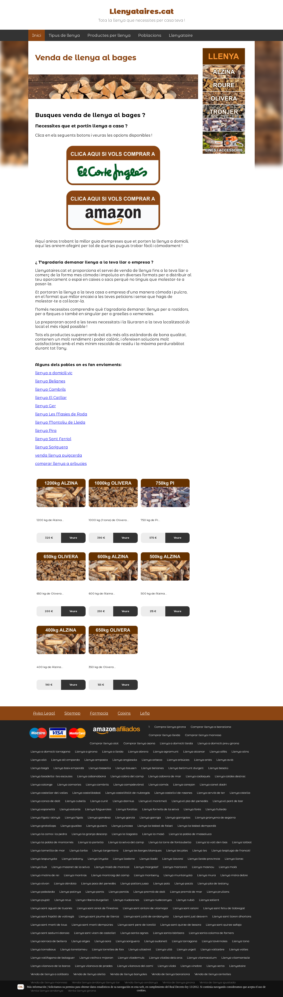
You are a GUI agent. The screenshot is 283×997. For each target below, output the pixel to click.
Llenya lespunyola (44, 858)
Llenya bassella (100, 768)
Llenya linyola (98, 858)
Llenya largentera (105, 850)
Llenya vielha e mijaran (96, 957)
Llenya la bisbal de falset (155, 825)
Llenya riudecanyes (158, 900)
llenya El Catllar (51, 397)
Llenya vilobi (167, 966)
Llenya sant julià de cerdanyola (146, 916)
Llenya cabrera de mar (164, 776)
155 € (101, 684)
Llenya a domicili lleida (176, 743)
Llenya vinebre (191, 966)
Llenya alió (38, 759)
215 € (153, 611)
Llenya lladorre (124, 858)
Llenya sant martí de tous (49, 924)
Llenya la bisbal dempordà (197, 825)
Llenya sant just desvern (190, 916)
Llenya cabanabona (91, 776)
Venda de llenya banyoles (128, 974)
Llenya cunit (99, 801)
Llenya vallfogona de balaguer (53, 957)
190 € (49, 684)
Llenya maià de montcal (111, 867)
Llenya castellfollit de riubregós (127, 792)
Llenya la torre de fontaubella (170, 842)
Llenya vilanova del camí (135, 966)
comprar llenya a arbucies (61, 463)
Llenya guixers (96, 825)
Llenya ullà (164, 949)
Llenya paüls (184, 883)
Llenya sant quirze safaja (223, 924)
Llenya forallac (126, 809)
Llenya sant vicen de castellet (95, 933)
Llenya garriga (150, 817)
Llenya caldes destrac (230, 776)
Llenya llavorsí (172, 858)
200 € (49, 611)
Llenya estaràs (70, 809)
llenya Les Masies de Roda (61, 414)
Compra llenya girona (170, 726)
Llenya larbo (79, 850)
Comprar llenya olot (104, 743)
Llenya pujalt (40, 900)
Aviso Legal (44, 713)
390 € (101, 537)
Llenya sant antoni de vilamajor (145, 908)
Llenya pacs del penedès (98, 883)
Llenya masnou (203, 867)
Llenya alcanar (194, 751)
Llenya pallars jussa (135, 883)
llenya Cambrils (50, 389)
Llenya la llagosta (124, 834)
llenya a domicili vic (53, 373)
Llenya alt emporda (65, 759)
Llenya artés (203, 759)
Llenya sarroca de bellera (49, 941)
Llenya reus (62, 900)
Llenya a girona (86, 751)
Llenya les (199, 850)
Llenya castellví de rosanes (173, 792)
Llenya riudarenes (126, 900)
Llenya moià (228, 867)
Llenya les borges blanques (142, 850)
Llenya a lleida (112, 751)
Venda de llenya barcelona (171, 974)
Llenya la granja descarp (89, 834)
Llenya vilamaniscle (235, 957)
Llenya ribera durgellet (92, 900)
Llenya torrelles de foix (108, 949)
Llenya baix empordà (69, 768)
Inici (36, 35)
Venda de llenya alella (89, 974)
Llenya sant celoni (186, 908)
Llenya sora (103, 941)
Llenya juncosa (122, 825)
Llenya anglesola (124, 759)
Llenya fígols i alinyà (45, 817)
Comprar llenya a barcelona (211, 726)
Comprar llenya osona (139, 743)
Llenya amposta (96, 759)
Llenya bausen (126, 768)
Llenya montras (75, 875)
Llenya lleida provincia (204, 858)
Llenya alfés (218, 751)
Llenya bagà (40, 768)
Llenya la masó (153, 834)
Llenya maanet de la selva (71, 867)
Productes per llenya (109, 35)
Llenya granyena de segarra (215, 817)
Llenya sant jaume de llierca (99, 916)
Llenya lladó (149, 858)
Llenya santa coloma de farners (211, 933)
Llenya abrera (138, 751)
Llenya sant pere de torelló (137, 924)
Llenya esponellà (43, 809)
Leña (145, 713)
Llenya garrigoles (178, 817)
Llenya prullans (218, 891)
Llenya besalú (218, 768)
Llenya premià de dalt (149, 891)
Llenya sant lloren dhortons (231, 916)
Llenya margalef (146, 867)
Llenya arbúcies (178, 759)
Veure (73, 537)
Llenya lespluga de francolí (231, 850)
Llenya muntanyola (178, 875)
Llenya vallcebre (213, 949)
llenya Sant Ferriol (53, 439)
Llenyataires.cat (141, 11)
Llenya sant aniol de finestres (97, 908)
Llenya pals (161, 883)
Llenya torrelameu (73, 949)
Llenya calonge (42, 784)
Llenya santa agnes (134, 933)
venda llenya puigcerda (58, 455)
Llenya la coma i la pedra (49, 834)
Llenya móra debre (234, 875)
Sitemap (72, 713)
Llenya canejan (184, 784)
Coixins (124, 713)
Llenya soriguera (128, 941)
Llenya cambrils (97, 784)
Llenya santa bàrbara (168, 933)
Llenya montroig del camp (110, 875)
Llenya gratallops (43, 825)
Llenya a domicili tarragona (50, 751)
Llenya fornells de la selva (160, 809)
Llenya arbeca (152, 759)
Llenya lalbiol (242, 842)
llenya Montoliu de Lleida (60, 422)
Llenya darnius (123, 801)
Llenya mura (206, 875)
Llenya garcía (125, 817)
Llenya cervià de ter (211, 792)
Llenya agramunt (166, 751)
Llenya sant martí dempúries (92, 924)
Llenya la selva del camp (126, 842)
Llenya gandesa (99, 817)
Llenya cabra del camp (127, 776)
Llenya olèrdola (65, 883)
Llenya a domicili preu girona (218, 743)
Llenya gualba (71, 825)
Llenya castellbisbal (86, 792)
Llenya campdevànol (128, 784)
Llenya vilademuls (131, 957)
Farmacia (99, 713)
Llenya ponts (95, 891)
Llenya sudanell (155, 941)
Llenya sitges (80, 941)
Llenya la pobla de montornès (52, 842)
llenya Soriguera (51, 447)
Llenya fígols (74, 817)
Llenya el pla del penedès (190, 801)
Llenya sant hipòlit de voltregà (52, 916)
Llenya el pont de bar (228, 801)
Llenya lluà (39, 867)
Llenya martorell (175, 867)
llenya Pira (46, 430)
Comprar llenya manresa (203, 735)
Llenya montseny (146, 875)
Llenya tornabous (43, 949)
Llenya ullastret (140, 949)
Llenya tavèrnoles (214, 941)
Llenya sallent (209, 900)
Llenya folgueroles (98, 809)
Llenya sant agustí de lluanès (51, 908)
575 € (153, 537)
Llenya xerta (216, 966)
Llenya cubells (75, 801)
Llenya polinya (70, 891)
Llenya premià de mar (186, 891)
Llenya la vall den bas (211, 842)
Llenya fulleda (216, 809)
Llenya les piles (177, 850)
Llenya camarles (69, 784)
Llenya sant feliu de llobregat (224, 908)
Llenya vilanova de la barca (50, 966)
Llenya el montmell (153, 801)
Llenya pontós (119, 891)
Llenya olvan (40, 883)
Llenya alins (240, 751)
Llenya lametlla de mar (48, 850)
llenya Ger (45, 406)
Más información (36, 987)
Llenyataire (181, 35)
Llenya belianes (152, 768)
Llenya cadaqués (198, 776)
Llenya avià (224, 759)
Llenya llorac (234, 858)
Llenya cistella (240, 792)
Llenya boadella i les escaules (51, 776)
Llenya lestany (72, 858)
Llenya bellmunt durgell (186, 768)
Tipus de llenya (64, 35)
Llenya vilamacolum (202, 957)
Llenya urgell (186, 949)
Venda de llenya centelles (213, 974)
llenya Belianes (50, 381)
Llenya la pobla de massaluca (190, 834)
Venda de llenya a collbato (50, 974)
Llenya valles (238, 949)
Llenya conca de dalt (45, 801)
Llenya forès (192, 809)
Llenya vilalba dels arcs (165, 957)
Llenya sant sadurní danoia (50, 933)
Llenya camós (158, 784)
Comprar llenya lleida (164, 735)
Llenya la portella (91, 842)
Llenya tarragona (184, 941)
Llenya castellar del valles (49, 792)
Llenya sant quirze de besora (180, 924)
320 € (49, 537)
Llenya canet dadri (213, 784)
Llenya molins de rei (45, 875)
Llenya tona (240, 941)
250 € (101, 611)
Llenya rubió (185, 900)
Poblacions (149, 35)
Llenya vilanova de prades (93, 966)
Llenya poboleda (43, 891)
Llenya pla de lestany (213, 883)
